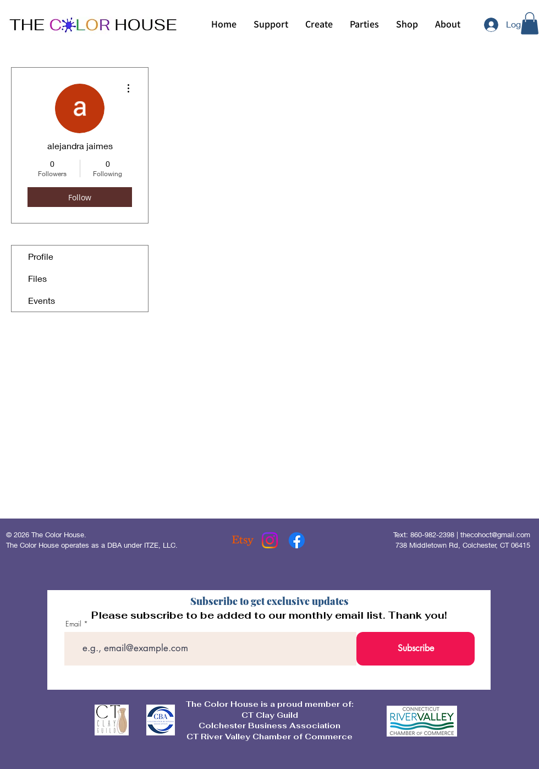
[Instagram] (269, 540)
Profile (40, 256)
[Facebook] (296, 540)
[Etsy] (243, 540)
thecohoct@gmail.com (495, 534)
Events (41, 300)
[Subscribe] (415, 649)
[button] (318, 24)
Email (73, 624)
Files (37, 278)
